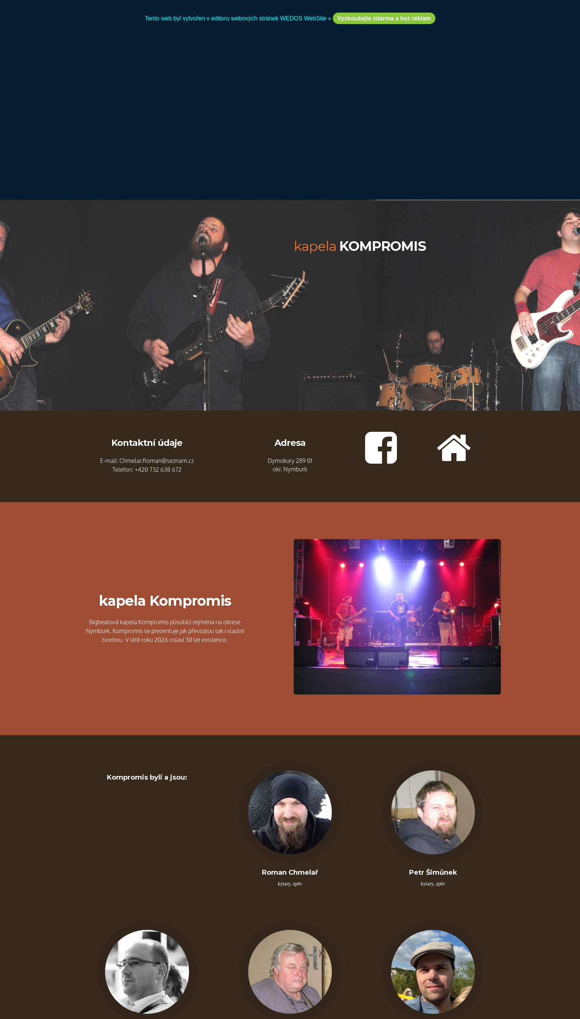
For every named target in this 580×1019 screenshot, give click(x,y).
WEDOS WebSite (305, 945)
